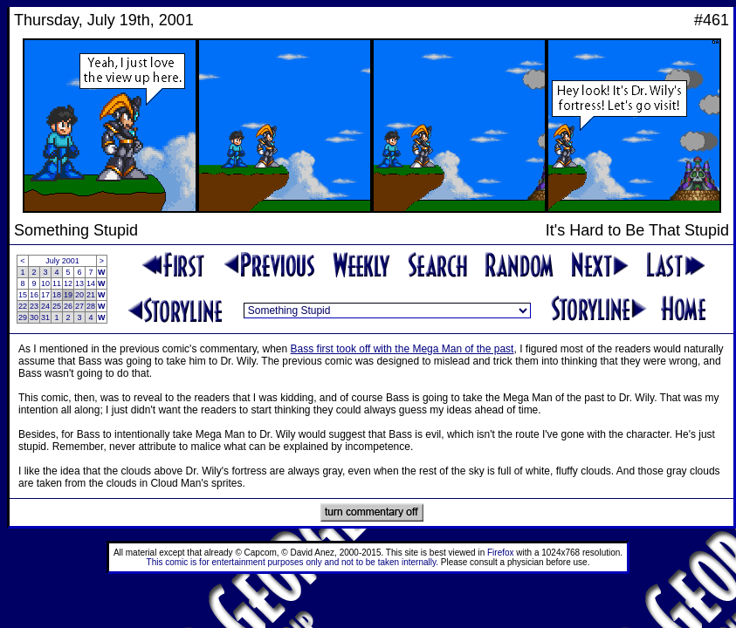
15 (22, 294)
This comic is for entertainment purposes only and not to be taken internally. (292, 562)
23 (34, 306)
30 (34, 317)
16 (34, 294)
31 (45, 317)
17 (45, 294)
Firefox (500, 552)
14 (90, 283)
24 (45, 306)
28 (90, 306)
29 (22, 317)
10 (45, 283)
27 (79, 306)
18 (56, 294)
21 (90, 294)
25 (56, 306)
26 (68, 306)
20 (79, 294)
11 (56, 283)
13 (79, 283)
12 (68, 283)
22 (22, 306)
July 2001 (62, 260)
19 (68, 294)
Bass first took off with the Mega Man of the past (402, 349)
